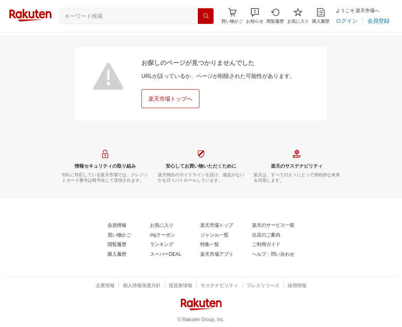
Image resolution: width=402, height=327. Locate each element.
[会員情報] (117, 225)
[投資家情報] (180, 286)
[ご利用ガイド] (266, 245)
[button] (254, 16)
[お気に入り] (298, 16)
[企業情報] (105, 286)
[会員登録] (378, 20)
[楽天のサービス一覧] (273, 225)
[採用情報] (297, 286)
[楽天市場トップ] (216, 225)
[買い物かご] (119, 235)
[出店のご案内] (266, 235)
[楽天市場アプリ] (216, 254)
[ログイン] (347, 20)
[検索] (206, 16)
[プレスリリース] (263, 286)
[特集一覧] (209, 245)
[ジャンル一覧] (214, 235)
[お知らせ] (254, 16)
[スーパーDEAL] (165, 254)
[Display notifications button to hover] (232, 16)
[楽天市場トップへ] (170, 98)
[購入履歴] (320, 16)
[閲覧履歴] (275, 16)
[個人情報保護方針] (142, 286)
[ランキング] (162, 245)
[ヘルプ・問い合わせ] (273, 254)
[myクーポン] (162, 235)
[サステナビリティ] (219, 286)
